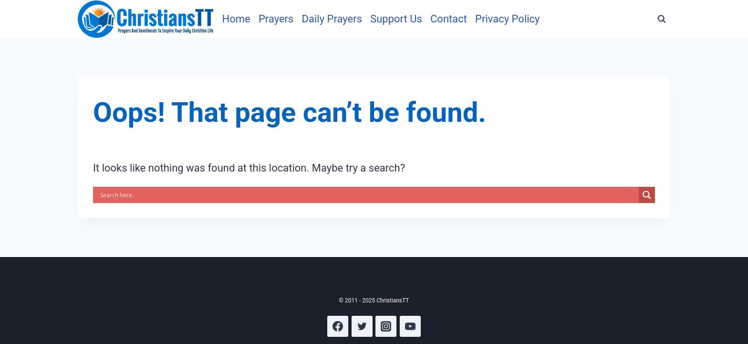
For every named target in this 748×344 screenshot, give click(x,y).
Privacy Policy (507, 19)
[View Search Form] (661, 19)
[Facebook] (337, 326)
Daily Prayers (332, 19)
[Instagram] (385, 326)
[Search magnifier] (647, 195)
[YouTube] (410, 326)
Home (236, 19)
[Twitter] (362, 326)
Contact (448, 19)
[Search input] (368, 195)
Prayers (276, 19)
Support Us (396, 19)
